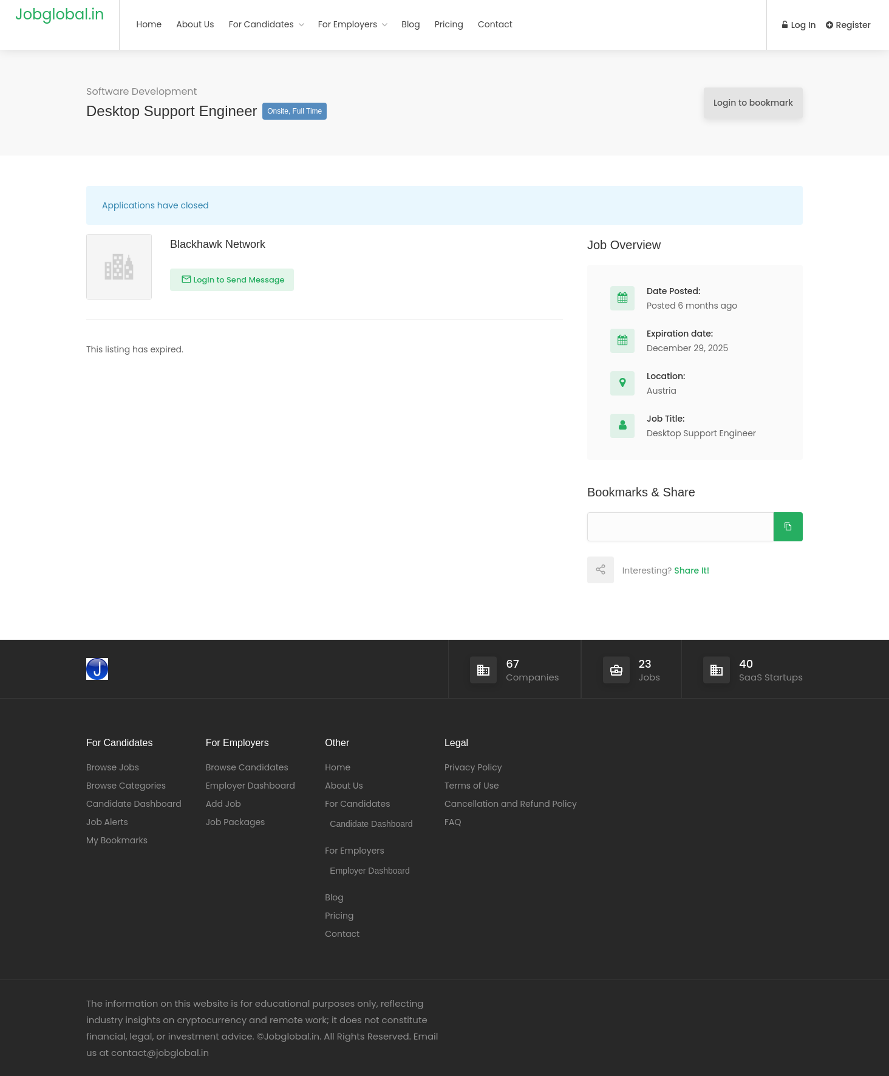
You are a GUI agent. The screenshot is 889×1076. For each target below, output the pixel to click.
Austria (661, 391)
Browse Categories (126, 786)
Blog (410, 24)
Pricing (449, 24)
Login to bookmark (753, 103)
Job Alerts (107, 822)
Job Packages (235, 822)
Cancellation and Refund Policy (510, 804)
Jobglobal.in (59, 14)
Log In (799, 25)
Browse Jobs (112, 767)
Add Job (223, 804)
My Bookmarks (117, 840)
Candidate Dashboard (134, 804)
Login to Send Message (238, 280)
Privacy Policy (473, 767)
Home (149, 24)
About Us (195, 24)
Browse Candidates (247, 767)
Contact (495, 24)
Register (848, 25)
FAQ (453, 822)
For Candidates (261, 24)
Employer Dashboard (250, 786)
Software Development (141, 91)
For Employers (348, 24)
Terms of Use (471, 786)
